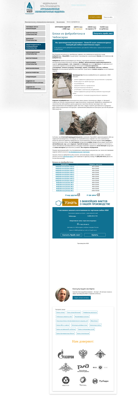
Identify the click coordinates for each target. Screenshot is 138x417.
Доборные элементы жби (64, 316)
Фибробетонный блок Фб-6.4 (65, 170)
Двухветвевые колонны (82, 316)
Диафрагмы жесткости (90, 312)
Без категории (61, 22)
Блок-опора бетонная (73, 312)
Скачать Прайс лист (71, 235)
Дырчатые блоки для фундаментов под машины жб (72, 321)
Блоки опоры (61, 312)
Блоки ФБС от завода (63, 325)
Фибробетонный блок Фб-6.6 (65, 166)
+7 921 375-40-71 (107, 3)
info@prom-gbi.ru (79, 7)
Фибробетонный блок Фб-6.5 (65, 168)
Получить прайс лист (103, 33)
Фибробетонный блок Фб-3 (65, 186)
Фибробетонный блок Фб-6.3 (65, 172)
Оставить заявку (95, 17)
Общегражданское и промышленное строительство (39, 22)
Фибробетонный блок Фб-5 (65, 182)
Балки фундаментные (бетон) (65, 333)
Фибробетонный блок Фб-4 (65, 184)
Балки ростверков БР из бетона (66, 329)
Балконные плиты (95, 325)
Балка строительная (83, 333)
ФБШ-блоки (94, 321)
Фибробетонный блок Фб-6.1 (65, 176)
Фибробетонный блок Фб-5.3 (65, 178)
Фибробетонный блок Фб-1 (65, 190)
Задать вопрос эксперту (81, 297)
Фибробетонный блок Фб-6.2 (65, 174)
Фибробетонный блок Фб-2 (65, 188)
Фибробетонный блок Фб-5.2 (65, 180)
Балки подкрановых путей (86, 329)
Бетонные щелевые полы (79, 325)
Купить (95, 235)
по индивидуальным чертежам (79, 152)
